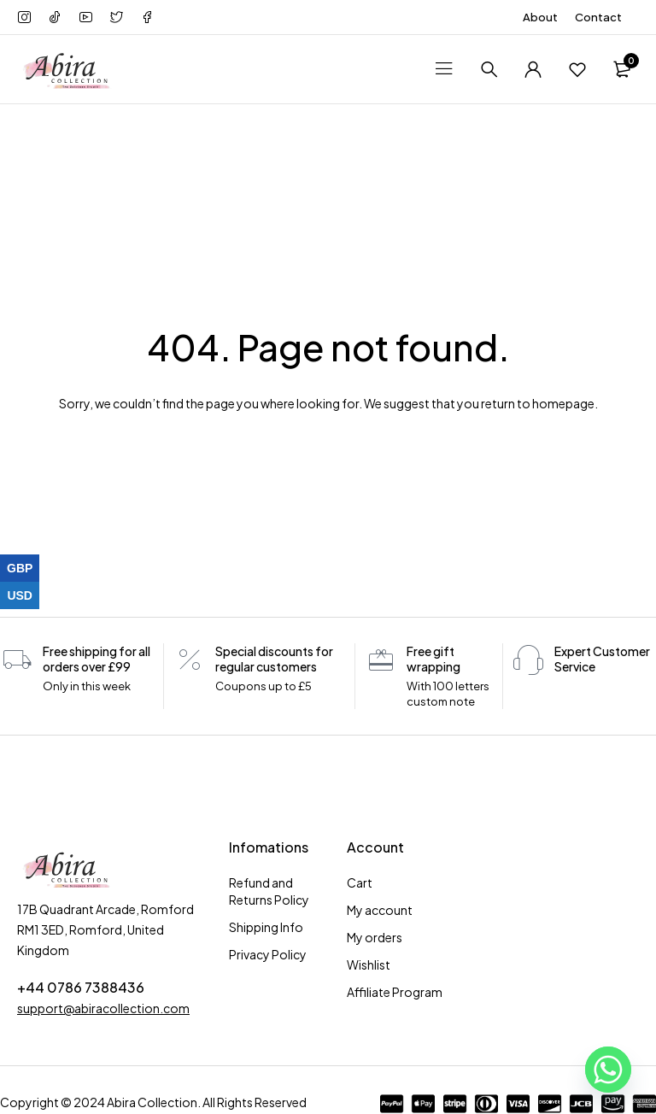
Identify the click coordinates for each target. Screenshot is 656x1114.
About (540, 17)
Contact (598, 17)
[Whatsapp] (608, 1070)
